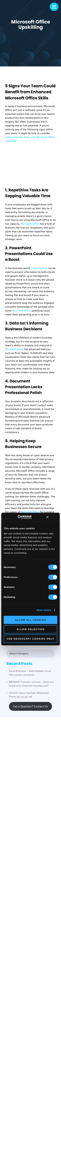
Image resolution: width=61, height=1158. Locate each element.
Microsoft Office (30, 223)
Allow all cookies (30, 619)
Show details (43, 610)
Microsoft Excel (14, 349)
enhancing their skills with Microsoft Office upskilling (30, 139)
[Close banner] (47, 517)
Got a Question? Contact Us (30, 706)
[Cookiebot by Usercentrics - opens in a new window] (22, 517)
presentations (39, 268)
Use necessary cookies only (30, 638)
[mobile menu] (54, 7)
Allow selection (31, 629)
